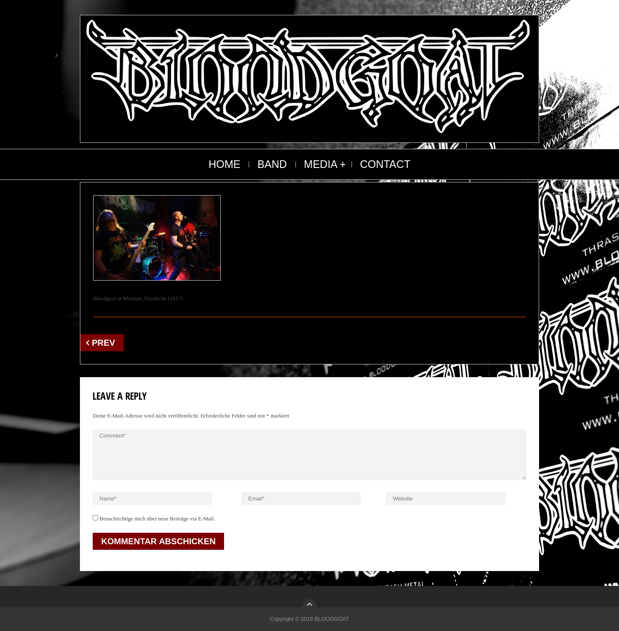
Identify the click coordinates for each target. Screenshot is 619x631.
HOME (224, 164)
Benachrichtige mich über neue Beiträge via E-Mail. (157, 518)
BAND (272, 164)
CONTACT (385, 164)
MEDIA (321, 164)
